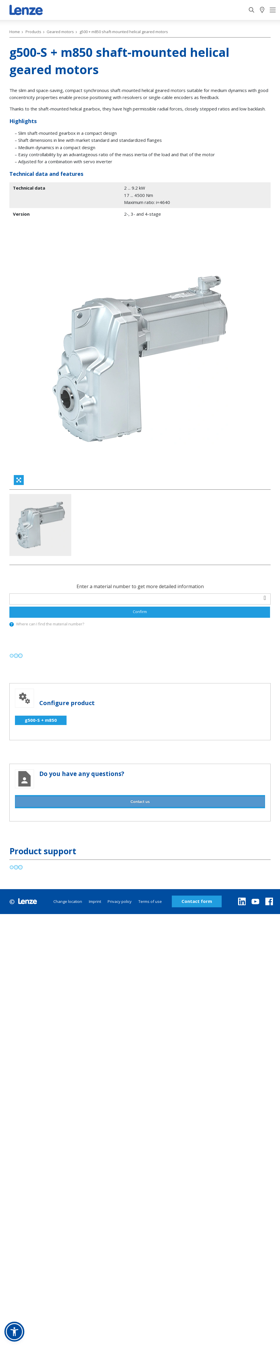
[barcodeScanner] (265, 598)
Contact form (196, 901)
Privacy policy (120, 901)
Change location (67, 901)
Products (33, 31)
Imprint (95, 901)
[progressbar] (16, 656)
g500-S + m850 (41, 720)
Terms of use (150, 901)
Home (14, 31)
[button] (14, 1331)
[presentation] (11, 624)
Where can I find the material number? (50, 624)
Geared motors (60, 31)
